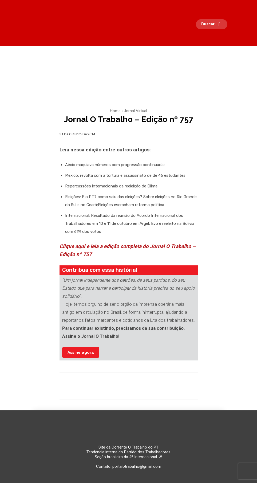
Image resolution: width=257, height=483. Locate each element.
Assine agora (81, 352)
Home (115, 110)
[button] (213, 24)
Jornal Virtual (135, 110)
